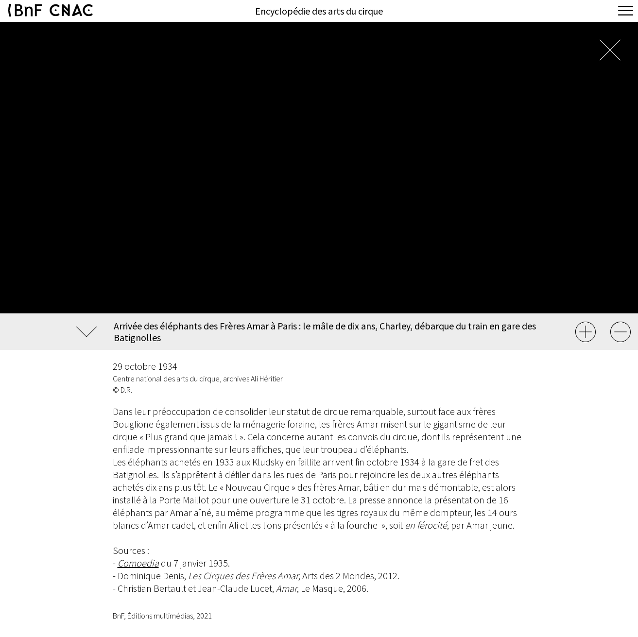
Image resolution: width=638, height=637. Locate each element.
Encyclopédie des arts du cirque (319, 11)
